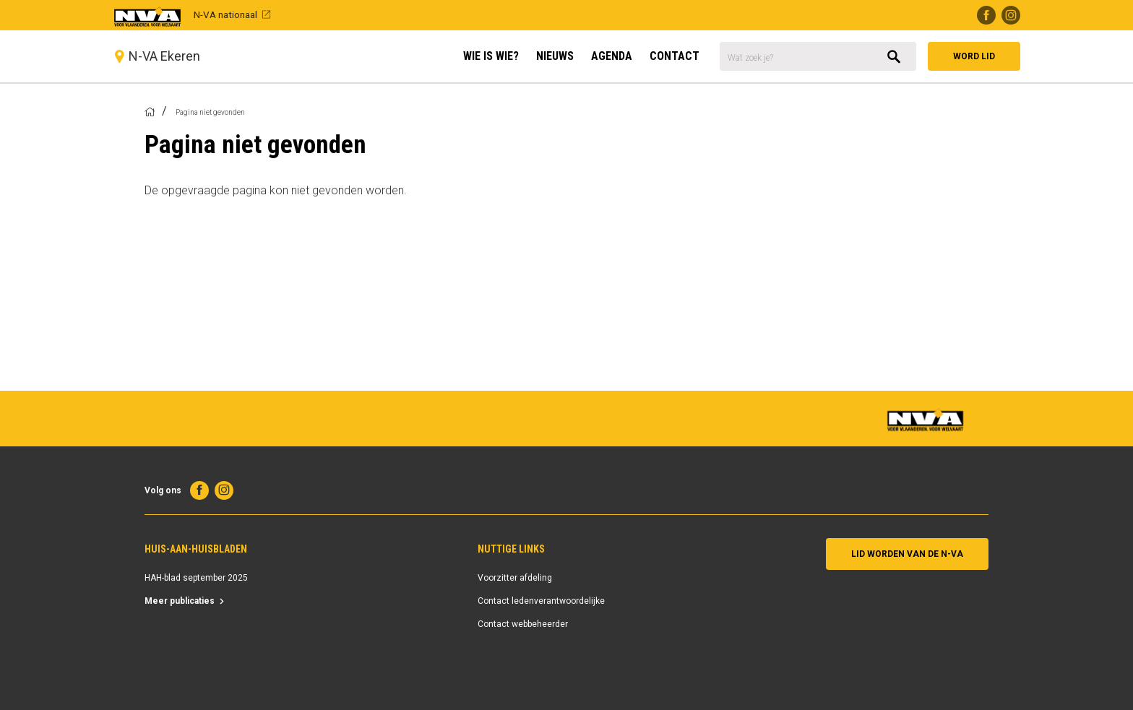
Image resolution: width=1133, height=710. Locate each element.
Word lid (974, 56)
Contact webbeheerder (523, 624)
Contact (674, 56)
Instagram (1010, 15)
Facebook (986, 15)
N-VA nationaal (225, 14)
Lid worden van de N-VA (907, 554)
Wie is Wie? (491, 56)
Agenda (611, 56)
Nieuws (555, 56)
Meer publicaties (180, 601)
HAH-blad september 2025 (196, 578)
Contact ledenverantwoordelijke (541, 601)
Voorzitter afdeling (515, 578)
